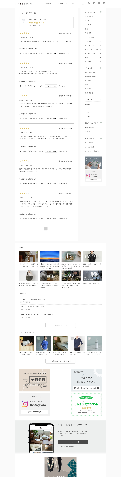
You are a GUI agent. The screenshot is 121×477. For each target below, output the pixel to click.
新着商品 (87, 104)
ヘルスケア (88, 41)
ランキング (88, 112)
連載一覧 (87, 131)
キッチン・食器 (89, 37)
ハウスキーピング (90, 53)
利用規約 (17, 470)
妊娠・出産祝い (89, 93)
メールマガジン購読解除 (92, 151)
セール (87, 108)
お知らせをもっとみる (61, 329)
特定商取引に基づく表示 (62, 470)
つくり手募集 (47, 466)
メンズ (87, 21)
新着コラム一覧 (89, 127)
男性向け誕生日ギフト (91, 76)
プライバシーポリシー (25, 470)
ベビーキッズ (89, 61)
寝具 (86, 29)
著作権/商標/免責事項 (20, 472)
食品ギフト (88, 81)
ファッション (89, 16)
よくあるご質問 (59, 3)
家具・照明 (88, 33)
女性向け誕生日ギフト (91, 72)
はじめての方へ (49, 3)
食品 (86, 57)
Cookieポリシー (51, 470)
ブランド (87, 116)
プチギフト (88, 89)
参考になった (51, 57)
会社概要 (71, 470)
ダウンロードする (73, 414)
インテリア (88, 25)
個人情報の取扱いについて (39, 470)
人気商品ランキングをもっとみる (60, 365)
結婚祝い (87, 85)
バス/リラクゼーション (91, 49)
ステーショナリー (90, 45)
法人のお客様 (38, 466)
